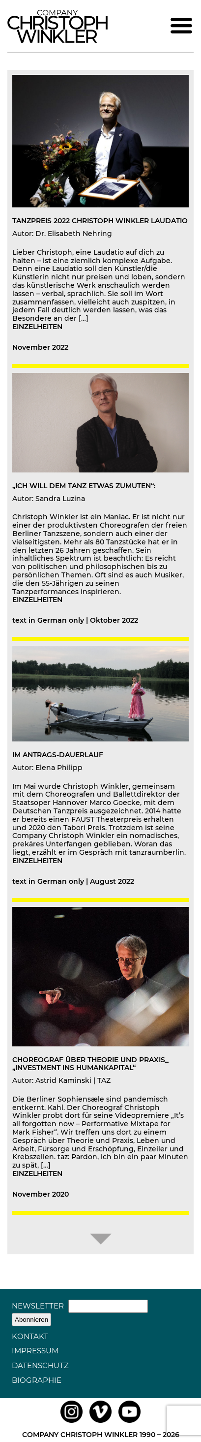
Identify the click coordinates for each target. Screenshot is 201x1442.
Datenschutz (40, 1365)
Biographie (36, 1380)
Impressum (35, 1350)
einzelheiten (37, 327)
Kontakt (30, 1336)
